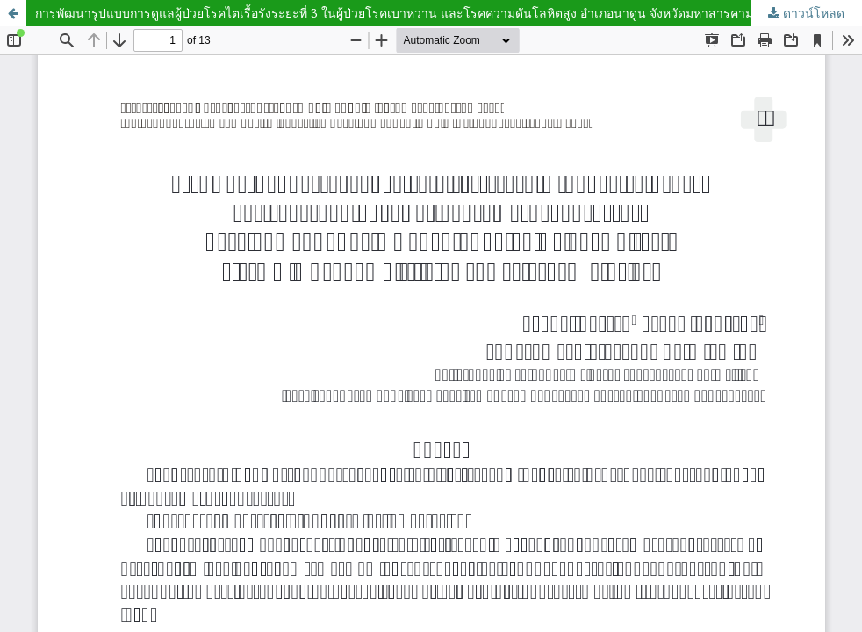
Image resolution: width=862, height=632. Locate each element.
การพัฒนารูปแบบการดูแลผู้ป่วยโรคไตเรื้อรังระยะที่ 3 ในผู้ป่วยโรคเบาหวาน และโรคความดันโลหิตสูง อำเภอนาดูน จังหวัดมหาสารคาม (394, 12)
